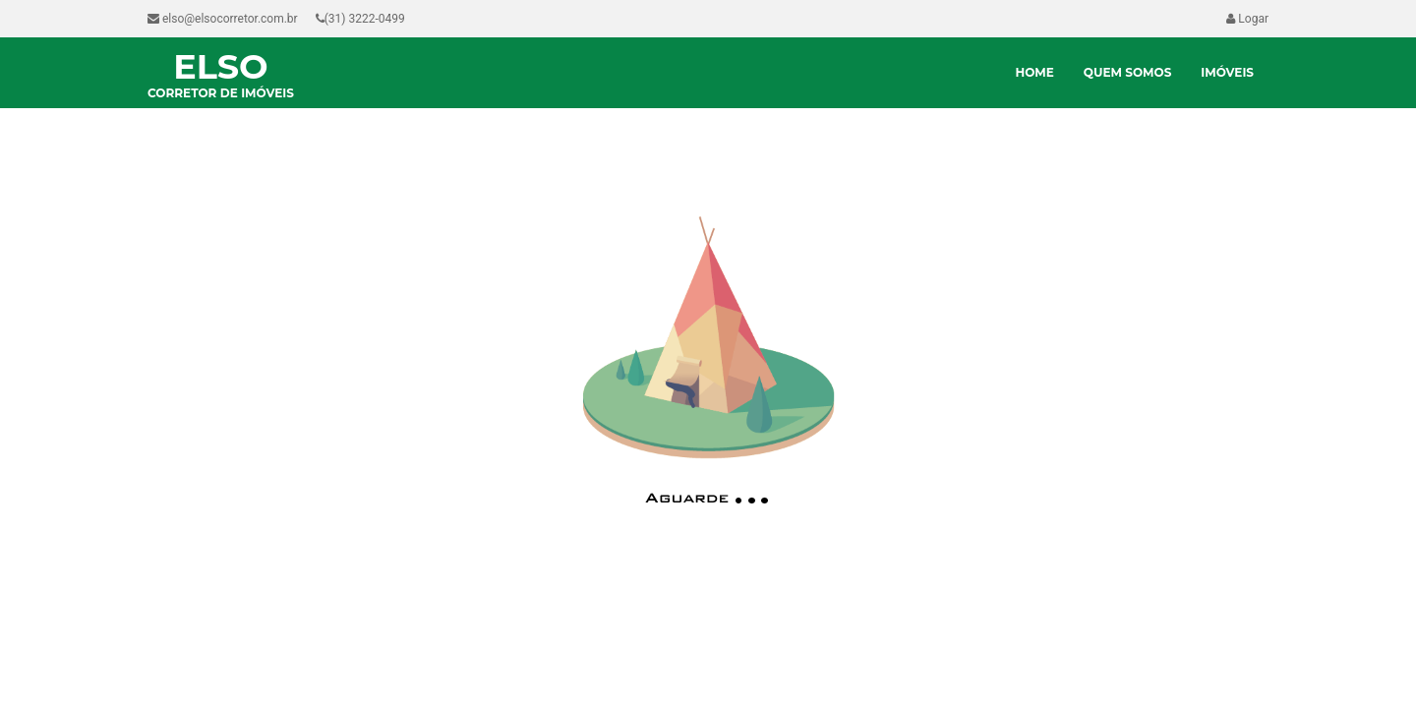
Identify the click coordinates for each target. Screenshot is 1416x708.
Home (1034, 72)
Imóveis (1227, 72)
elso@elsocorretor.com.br (223, 19)
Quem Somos (1128, 72)
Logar (1247, 19)
